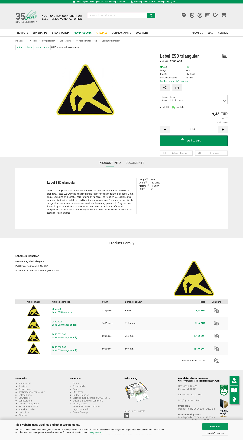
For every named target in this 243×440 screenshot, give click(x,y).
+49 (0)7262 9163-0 (192, 394)
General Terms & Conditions (86, 406)
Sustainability (79, 386)
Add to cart (190, 140)
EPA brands (40, 32)
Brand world (60, 32)
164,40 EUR (199, 348)
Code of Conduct (81, 395)
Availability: (165, 107)
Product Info (110, 163)
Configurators (121, 32)
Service (223, 32)
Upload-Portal (25, 395)
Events (76, 389)
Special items (25, 389)
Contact (77, 383)
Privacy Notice (94, 432)
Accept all (215, 426)
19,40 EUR (200, 323)
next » (38, 47)
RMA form (78, 392)
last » (46, 47)
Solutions (142, 32)
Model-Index (25, 412)
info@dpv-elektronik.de (189, 400)
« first (20, 47)
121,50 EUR (199, 336)
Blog (211, 32)
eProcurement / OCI (28, 406)
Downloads (24, 398)
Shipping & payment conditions (88, 400)
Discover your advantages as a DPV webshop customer (100, 1)
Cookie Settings (80, 412)
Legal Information (81, 409)
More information (215, 433)
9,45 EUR (200, 310)
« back (29, 47)
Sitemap (23, 415)
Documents (135, 163)
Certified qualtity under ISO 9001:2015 (91, 398)
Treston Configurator (29, 403)
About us (197, 32)
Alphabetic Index (27, 409)
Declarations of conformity (32, 392)
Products (22, 32)
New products (83, 32)
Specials (101, 32)
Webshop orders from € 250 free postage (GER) (155, 1)
